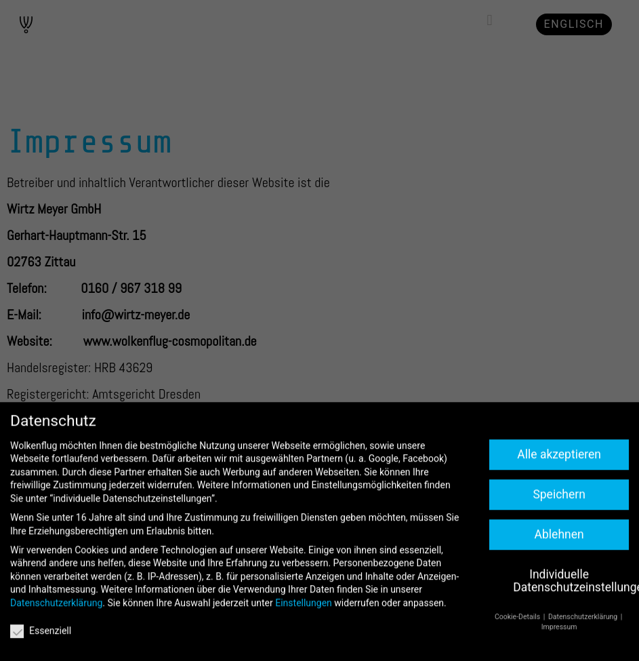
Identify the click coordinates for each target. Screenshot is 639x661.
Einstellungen (303, 635)
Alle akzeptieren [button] (559, 487)
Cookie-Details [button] (518, 649)
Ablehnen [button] (559, 566)
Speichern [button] (559, 527)
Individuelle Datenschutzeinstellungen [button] (571, 612)
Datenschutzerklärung (56, 635)
